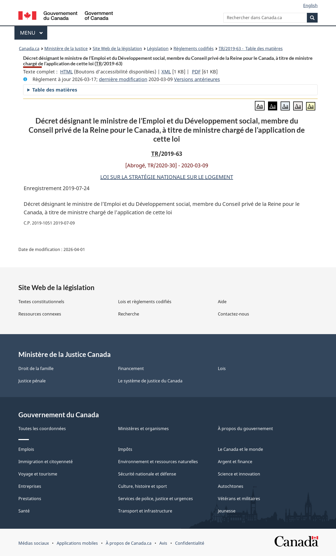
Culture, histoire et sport (142, 486)
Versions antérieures (197, 79)
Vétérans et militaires (239, 498)
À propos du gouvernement (245, 428)
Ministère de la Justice (66, 48)
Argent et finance (235, 461)
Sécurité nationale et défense (147, 474)
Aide (222, 301)
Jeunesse (226, 511)
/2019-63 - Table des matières (251, 48)
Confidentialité (189, 543)
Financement (131, 368)
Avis (163, 543)
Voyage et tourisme (37, 474)
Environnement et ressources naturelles (158, 461)
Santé (24, 511)
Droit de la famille (36, 368)
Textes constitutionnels (41, 301)
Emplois (26, 449)
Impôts (125, 449)
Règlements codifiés (194, 48)
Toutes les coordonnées (42, 428)
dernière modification (123, 79)
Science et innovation (239, 474)
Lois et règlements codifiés (144, 301)
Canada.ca (29, 48)
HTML (66, 71)
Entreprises (29, 486)
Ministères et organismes (143, 428)
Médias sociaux (33, 543)
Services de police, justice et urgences (155, 498)
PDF (196, 71)
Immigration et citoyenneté (45, 461)
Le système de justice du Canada (150, 381)
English (310, 5)
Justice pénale (32, 381)
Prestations (29, 498)
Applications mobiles (77, 543)
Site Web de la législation (117, 48)
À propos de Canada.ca (128, 543)
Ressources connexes (39, 314)
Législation (158, 48)
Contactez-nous (233, 314)
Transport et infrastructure (145, 511)
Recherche (128, 314)
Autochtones (230, 486)
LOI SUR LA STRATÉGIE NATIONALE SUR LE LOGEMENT (166, 176)
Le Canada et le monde (240, 449)
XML (166, 71)
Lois (222, 368)
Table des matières (54, 90)
